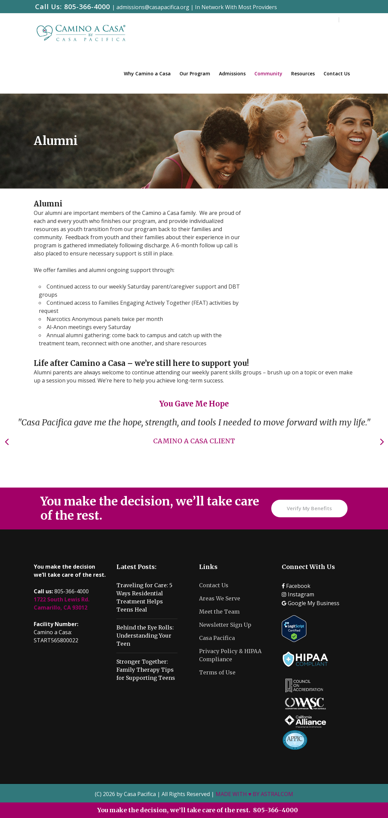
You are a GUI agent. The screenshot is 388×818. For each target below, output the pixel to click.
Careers (324, 20)
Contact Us (213, 585)
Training (298, 20)
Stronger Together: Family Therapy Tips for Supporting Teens (145, 669)
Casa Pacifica (217, 638)
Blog (275, 20)
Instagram (298, 594)
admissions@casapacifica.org (152, 7)
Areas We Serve (219, 598)
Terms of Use (217, 672)
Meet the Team (219, 611)
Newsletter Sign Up (225, 624)
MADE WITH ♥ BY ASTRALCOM (255, 794)
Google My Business (310, 603)
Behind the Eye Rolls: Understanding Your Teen (145, 635)
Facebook (296, 586)
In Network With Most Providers (236, 7)
